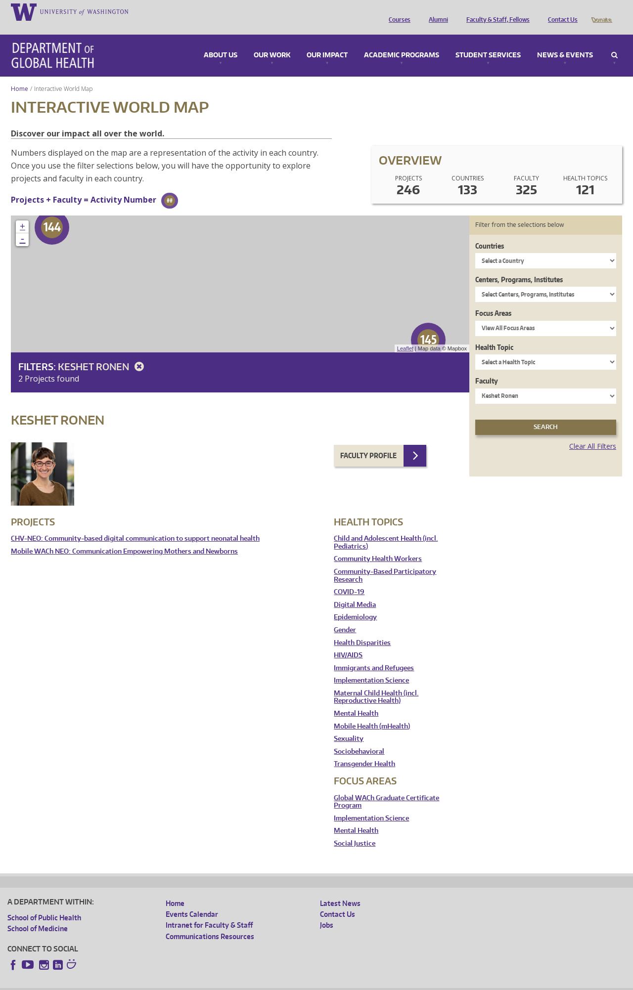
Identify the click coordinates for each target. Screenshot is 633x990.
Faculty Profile (368, 441)
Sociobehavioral (359, 737)
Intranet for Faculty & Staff (209, 911)
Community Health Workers (378, 545)
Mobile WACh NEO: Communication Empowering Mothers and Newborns (124, 537)
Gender (345, 616)
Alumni (436, 11)
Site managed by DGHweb (237, 982)
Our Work (272, 41)
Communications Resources (210, 922)
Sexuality (348, 725)
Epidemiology (355, 603)
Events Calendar (192, 900)
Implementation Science (371, 666)
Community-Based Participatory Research (385, 561)
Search (614, 41)
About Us (220, 41)
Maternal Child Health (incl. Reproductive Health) (376, 683)
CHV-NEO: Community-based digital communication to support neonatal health (135, 524)
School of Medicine (37, 914)
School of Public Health (44, 904)
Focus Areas (493, 299)
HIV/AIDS (348, 641)
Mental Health (356, 699)
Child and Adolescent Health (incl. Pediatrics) (386, 528)
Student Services (488, 41)
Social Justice (354, 829)
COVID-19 (349, 578)
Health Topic (494, 333)
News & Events (565, 41)
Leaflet (405, 335)
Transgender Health (364, 750)
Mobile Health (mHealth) (372, 712)
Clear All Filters (592, 432)
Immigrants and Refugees (374, 654)
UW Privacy (138, 982)
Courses (397, 11)
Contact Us (560, 11)
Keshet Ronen (102, 352)
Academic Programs (401, 41)
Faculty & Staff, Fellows (495, 11)
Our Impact (327, 41)
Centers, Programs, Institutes (519, 265)
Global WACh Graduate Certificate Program (386, 788)
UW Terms (178, 982)
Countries (489, 232)
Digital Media (355, 591)
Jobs (326, 911)
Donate (601, 11)
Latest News (340, 889)
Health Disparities (362, 629)
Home (19, 75)
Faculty (486, 367)
